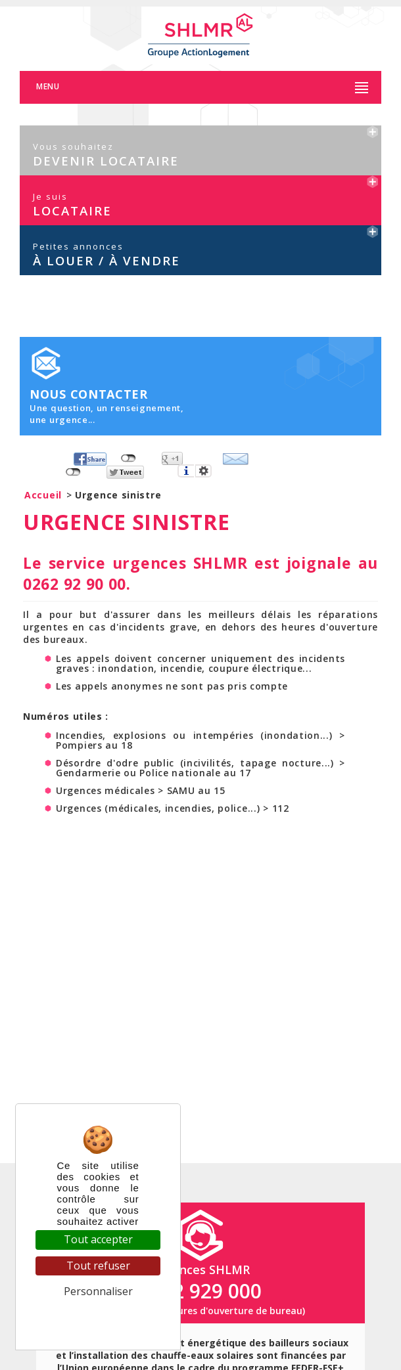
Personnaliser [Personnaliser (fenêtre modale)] (98, 1291)
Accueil (43, 499)
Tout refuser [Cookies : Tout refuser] (98, 1265)
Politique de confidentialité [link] (98, 1317)
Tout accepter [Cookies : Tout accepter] (98, 1239)
